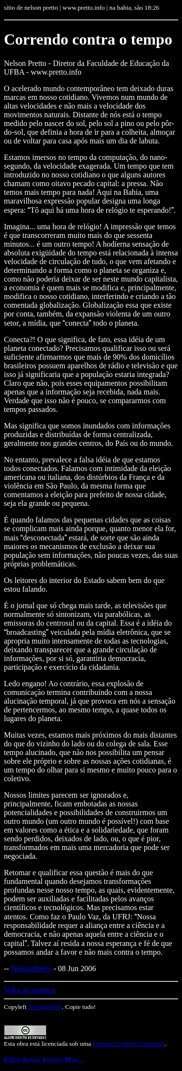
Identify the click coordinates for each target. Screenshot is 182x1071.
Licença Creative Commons (129, 1043)
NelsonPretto (31, 968)
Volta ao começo (29, 990)
